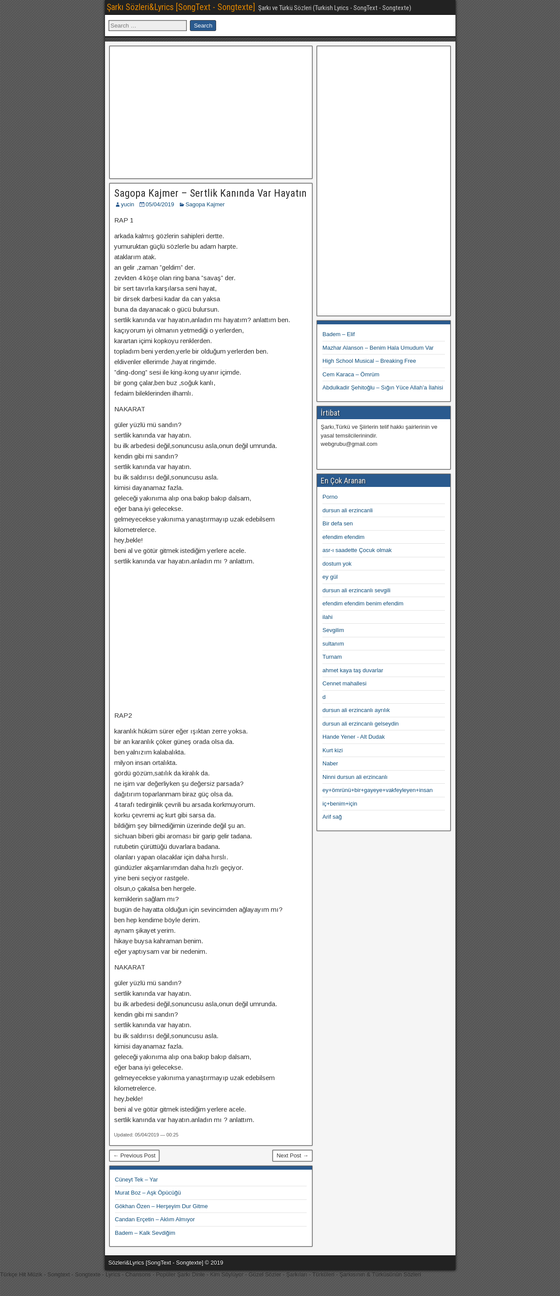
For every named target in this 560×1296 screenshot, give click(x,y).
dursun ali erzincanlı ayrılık (356, 710)
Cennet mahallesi (344, 683)
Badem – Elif (338, 334)
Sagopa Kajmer (205, 204)
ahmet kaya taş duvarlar (352, 670)
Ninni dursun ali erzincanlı (355, 777)
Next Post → (292, 1155)
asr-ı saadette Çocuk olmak (357, 550)
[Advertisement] (211, 111)
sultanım (333, 643)
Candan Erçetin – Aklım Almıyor (155, 1219)
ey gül (330, 576)
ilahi (327, 617)
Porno (330, 496)
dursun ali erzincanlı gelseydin (360, 723)
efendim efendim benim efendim (362, 603)
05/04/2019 (160, 204)
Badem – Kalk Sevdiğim (145, 1233)
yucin (127, 204)
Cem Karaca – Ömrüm (350, 374)
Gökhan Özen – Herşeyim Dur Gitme (161, 1206)
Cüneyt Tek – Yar (136, 1179)
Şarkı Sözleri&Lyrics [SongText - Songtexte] (181, 7)
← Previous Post (134, 1155)
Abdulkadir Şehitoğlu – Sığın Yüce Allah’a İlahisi (382, 387)
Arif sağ (332, 816)
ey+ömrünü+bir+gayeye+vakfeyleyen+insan (377, 790)
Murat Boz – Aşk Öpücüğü (148, 1192)
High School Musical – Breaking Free (369, 361)
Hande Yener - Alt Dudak (353, 736)
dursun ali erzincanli (347, 510)
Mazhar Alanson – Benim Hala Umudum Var (378, 347)
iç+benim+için (339, 803)
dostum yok (336, 563)
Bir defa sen (337, 523)
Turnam (332, 656)
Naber (330, 763)
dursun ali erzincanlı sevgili (356, 590)
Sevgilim (333, 630)
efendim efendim (343, 537)
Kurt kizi (332, 750)
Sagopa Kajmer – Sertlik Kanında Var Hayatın (210, 193)
